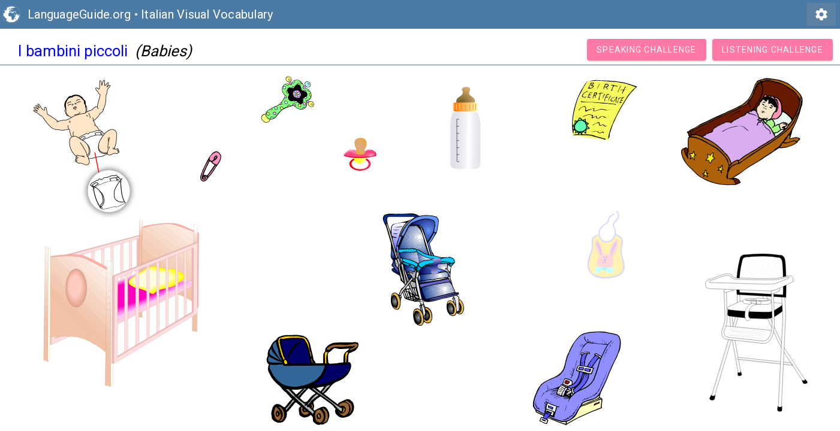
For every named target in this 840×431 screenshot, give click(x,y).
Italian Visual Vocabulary (207, 14)
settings (821, 14)
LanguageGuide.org (79, 14)
